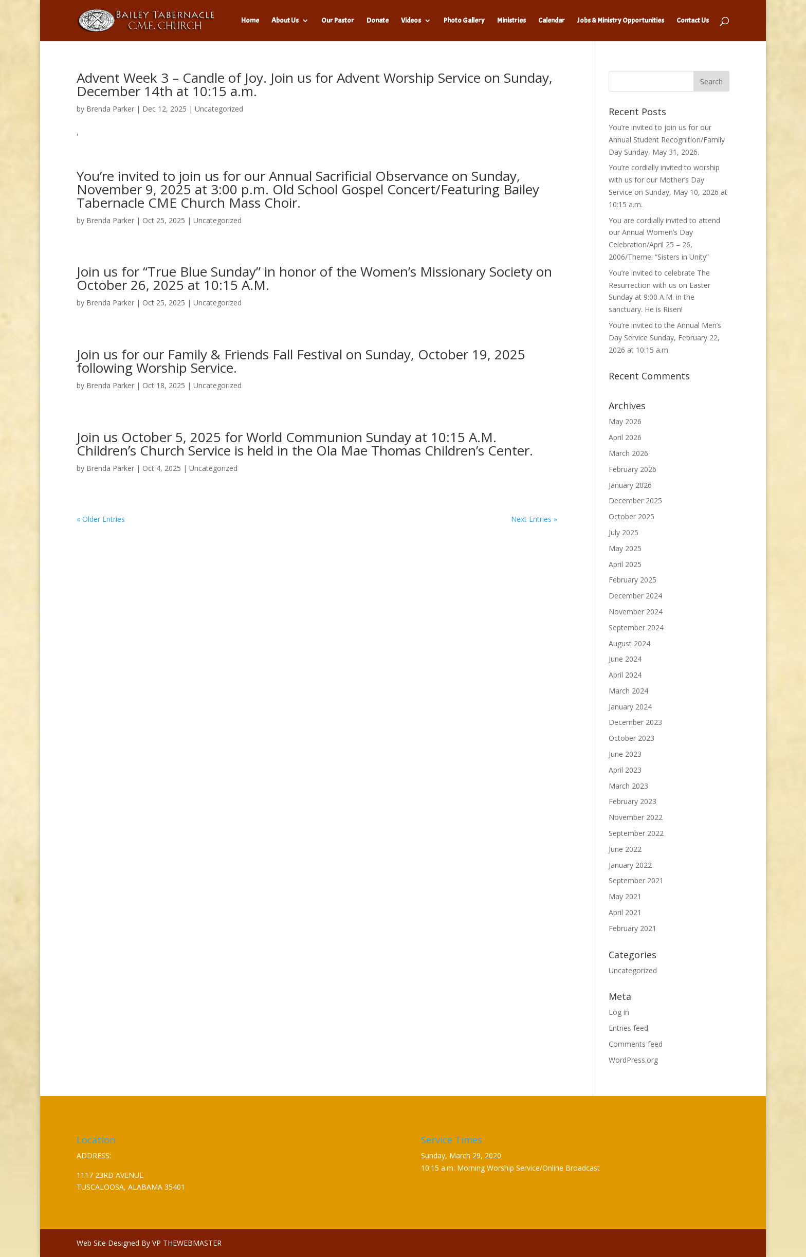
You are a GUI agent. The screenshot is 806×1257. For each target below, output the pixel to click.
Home (250, 21)
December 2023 (635, 722)
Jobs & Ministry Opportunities (620, 21)
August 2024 (629, 643)
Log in (619, 1012)
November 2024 (636, 611)
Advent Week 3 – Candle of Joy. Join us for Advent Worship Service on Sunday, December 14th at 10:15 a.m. (315, 84)
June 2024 (625, 659)
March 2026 (628, 453)
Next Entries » (534, 519)
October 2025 (631, 516)
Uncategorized (219, 109)
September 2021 (636, 880)
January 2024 (630, 707)
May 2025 (625, 548)
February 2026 (632, 469)
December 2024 (635, 595)
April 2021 (625, 912)
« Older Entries (101, 519)
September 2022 (636, 833)
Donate (378, 21)
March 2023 (628, 786)
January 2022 (630, 865)
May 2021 (625, 896)
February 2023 (632, 801)
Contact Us (692, 21)
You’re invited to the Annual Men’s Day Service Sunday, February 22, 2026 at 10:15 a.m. (665, 337)
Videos (411, 21)
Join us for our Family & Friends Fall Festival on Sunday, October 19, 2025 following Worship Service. (301, 361)
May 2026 (625, 421)
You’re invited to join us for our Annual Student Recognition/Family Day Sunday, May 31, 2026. (667, 139)
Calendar (551, 21)
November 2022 (636, 817)
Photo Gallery (464, 21)
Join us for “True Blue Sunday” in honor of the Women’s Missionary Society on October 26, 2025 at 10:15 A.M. (314, 278)
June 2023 (625, 754)
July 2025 (623, 532)
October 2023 (631, 738)
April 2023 (625, 770)
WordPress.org (633, 1060)
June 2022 (625, 849)
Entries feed (628, 1028)
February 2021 (632, 928)
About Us (285, 21)
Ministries (511, 21)
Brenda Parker (110, 109)
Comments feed (636, 1044)
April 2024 (625, 675)
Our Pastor (337, 21)
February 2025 (632, 580)
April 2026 (625, 437)
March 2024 (628, 691)
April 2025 (625, 564)
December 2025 (635, 500)
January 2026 (630, 485)
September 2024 (636, 627)
